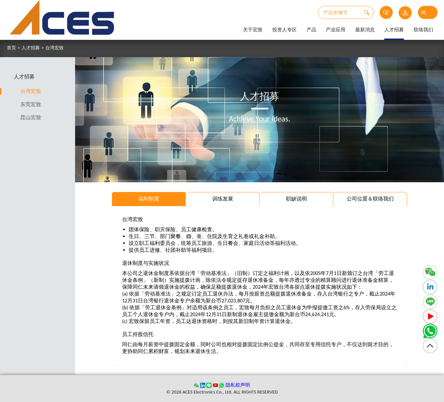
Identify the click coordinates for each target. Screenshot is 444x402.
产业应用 (335, 30)
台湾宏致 (54, 48)
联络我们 (423, 30)
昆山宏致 (33, 117)
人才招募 (394, 30)
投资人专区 (284, 30)
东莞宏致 (33, 104)
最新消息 (365, 30)
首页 (11, 48)
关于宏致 (252, 30)
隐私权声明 (238, 385)
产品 (311, 30)
